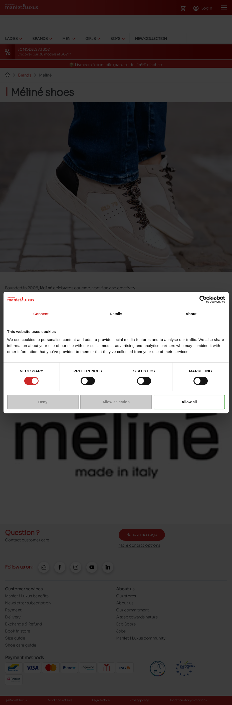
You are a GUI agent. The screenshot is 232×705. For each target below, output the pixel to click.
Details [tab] (116, 314)
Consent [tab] (41, 314)
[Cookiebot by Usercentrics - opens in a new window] (203, 299)
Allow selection (116, 402)
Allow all (189, 402)
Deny (43, 402)
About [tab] (191, 314)
